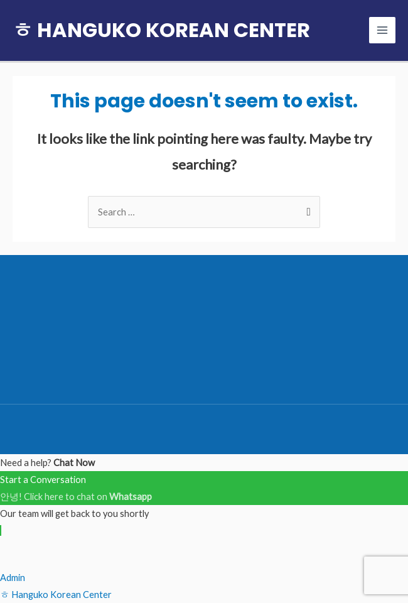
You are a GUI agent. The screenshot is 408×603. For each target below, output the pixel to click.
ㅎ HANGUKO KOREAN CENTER (161, 30)
